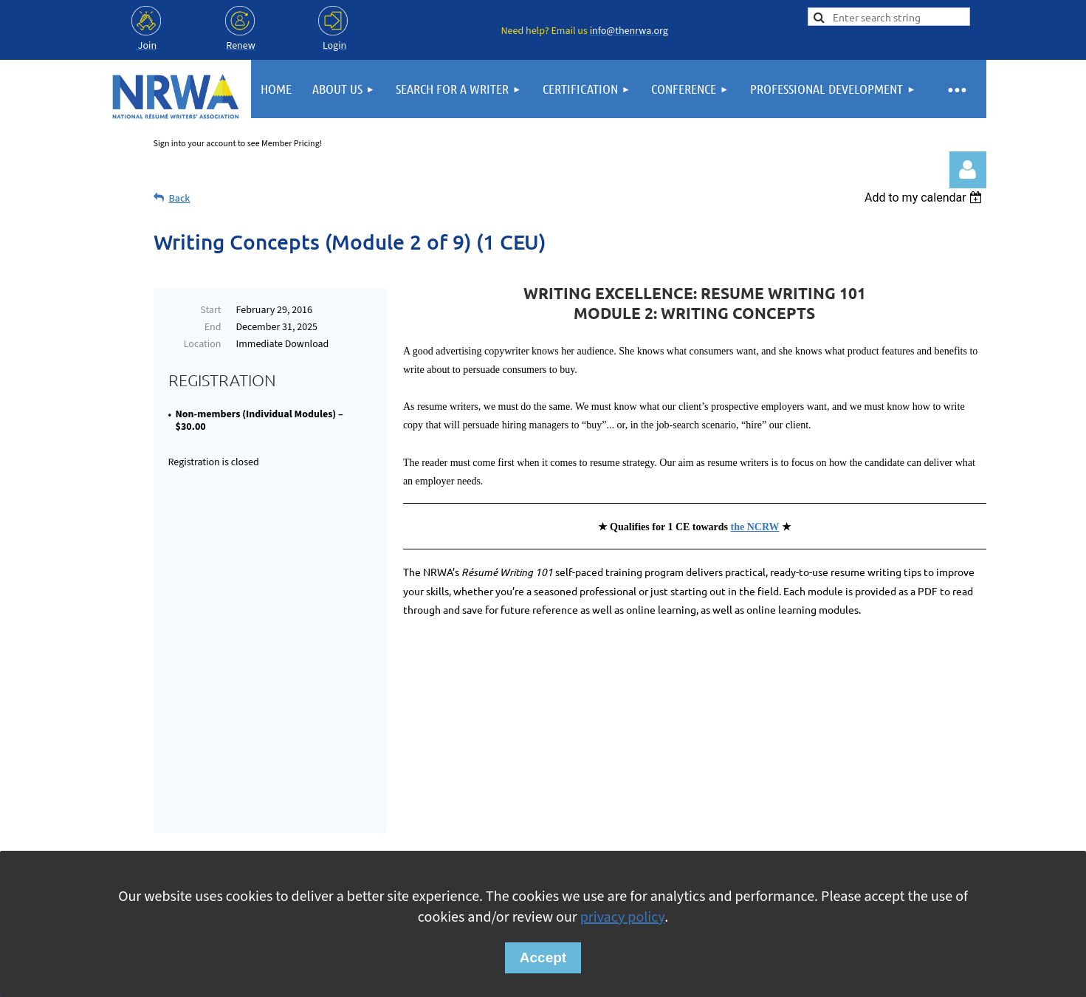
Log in (967, 169)
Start (210, 310)
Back (179, 198)
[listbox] (925, 197)
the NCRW (755, 526)
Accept (543, 957)
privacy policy (622, 917)
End (213, 327)
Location (202, 344)
